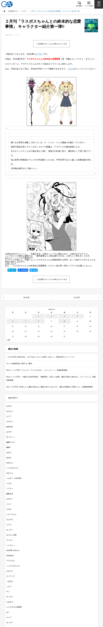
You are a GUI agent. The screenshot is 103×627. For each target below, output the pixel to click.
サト (8, 592)
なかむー (9, 499)
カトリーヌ (10, 576)
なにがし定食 (11, 535)
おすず (8, 406)
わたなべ (9, 411)
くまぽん (9, 581)
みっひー (9, 530)
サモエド (9, 421)
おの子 (8, 432)
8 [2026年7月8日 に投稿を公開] (38, 321)
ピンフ (8, 617)
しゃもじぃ (10, 545)
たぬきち (9, 602)
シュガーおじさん (13, 566)
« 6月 (8, 340)
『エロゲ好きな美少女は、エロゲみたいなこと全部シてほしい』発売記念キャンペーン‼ (40, 357)
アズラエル (10, 561)
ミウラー (18, 35)
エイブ (8, 416)
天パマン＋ (10, 437)
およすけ (9, 519)
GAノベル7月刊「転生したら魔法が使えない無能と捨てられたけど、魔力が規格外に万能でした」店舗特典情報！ (50, 387)
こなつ (8, 586)
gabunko (9, 427)
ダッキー (9, 597)
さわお (8, 509)
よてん (8, 525)
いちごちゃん (11, 514)
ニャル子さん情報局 (14, 607)
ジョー (8, 504)
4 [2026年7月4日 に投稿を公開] (77, 316)
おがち (8, 452)
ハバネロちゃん (12, 468)
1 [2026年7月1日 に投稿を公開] (38, 316)
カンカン (9, 540)
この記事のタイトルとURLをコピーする (51, 44)
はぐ (8, 612)
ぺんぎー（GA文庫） (14, 478)
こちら (70, 69)
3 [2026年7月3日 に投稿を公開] (64, 316)
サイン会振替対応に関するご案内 (19, 363)
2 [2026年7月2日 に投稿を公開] (51, 316)
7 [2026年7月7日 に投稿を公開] (25, 321)
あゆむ (8, 458)
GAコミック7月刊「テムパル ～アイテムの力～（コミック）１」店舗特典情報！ (37, 370)
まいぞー (9, 622)
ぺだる (8, 483)
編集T (8, 447)
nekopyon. (10, 555)
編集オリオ (10, 442)
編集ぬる (9, 494)
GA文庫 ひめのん (13, 550)
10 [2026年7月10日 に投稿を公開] (64, 321)
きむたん (9, 473)
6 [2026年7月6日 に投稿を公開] (12, 321)
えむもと (9, 571)
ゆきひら (9, 463)
